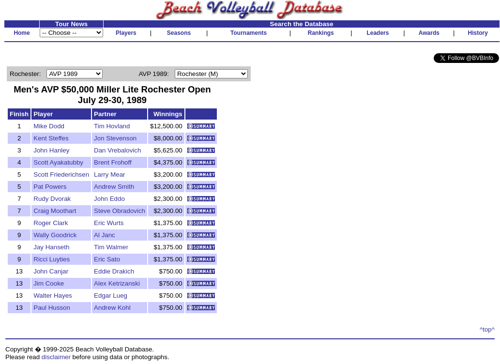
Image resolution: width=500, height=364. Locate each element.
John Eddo (109, 198)
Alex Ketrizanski (117, 283)
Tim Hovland (112, 126)
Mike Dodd (48, 126)
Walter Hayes (52, 295)
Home (22, 33)
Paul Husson (51, 307)
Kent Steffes (50, 138)
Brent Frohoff (113, 162)
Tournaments (248, 33)
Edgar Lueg (110, 295)
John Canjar (50, 271)
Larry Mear (109, 174)
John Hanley (51, 150)
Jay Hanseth (51, 247)
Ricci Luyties (51, 259)
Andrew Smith (114, 186)
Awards (429, 33)
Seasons (179, 33)
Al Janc (104, 235)
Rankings (321, 33)
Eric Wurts (108, 223)
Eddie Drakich (114, 271)
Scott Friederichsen (61, 174)
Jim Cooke (48, 283)
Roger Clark (50, 223)
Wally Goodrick (54, 235)
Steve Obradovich (119, 210)
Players (126, 33)
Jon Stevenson (115, 138)
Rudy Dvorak (52, 198)
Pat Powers (49, 186)
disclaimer (56, 357)
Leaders (377, 33)
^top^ (487, 329)
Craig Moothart (54, 210)
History (478, 33)
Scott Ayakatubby (58, 162)
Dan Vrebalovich (117, 150)
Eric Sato (107, 259)
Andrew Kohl (112, 307)
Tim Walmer (111, 247)
